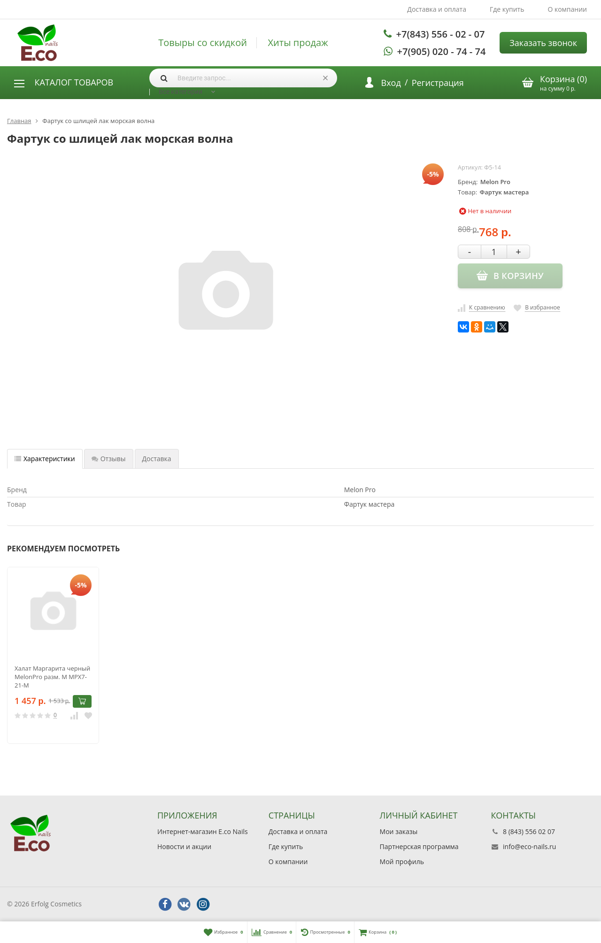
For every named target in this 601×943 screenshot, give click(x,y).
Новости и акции (184, 846)
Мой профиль (402, 861)
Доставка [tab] (156, 458)
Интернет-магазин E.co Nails (202, 831)
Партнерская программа (419, 846)
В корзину (82, 701)
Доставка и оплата (436, 9)
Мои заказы (399, 831)
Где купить (507, 9)
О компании (567, 9)
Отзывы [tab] (109, 458)
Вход (391, 82)
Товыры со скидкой (202, 42)
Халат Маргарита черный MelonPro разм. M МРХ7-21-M (52, 676)
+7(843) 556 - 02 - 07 (440, 34)
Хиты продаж (298, 42)
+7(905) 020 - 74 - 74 (441, 51)
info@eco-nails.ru (529, 846)
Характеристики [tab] (45, 458)
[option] (53, 655)
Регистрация (438, 82)
